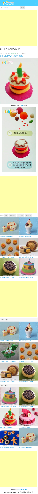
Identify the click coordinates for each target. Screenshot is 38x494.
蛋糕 (1, 56)
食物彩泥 (14, 53)
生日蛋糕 (20, 56)
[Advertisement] (18, 28)
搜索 (22, 7)
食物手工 (7, 56)
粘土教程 (13, 56)
